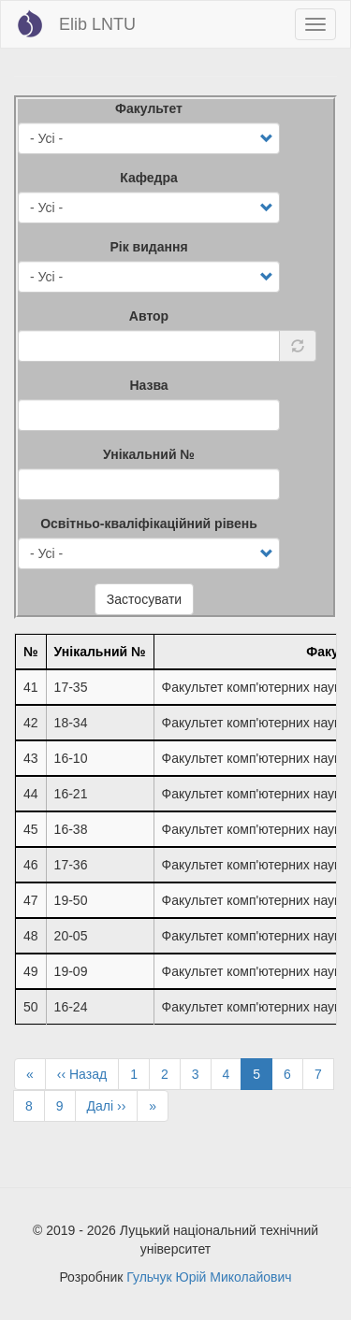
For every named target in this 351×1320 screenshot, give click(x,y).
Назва (148, 385)
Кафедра (149, 177)
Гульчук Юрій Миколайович (208, 1277)
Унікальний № (149, 454)
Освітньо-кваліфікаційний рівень (148, 523)
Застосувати (144, 599)
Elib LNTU (97, 24)
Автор (148, 315)
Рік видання (148, 246)
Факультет (149, 108)
